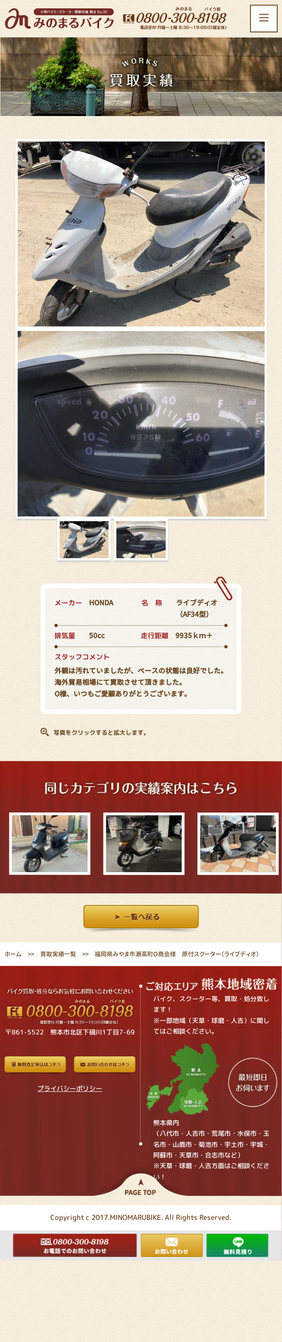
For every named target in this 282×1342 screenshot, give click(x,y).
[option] (47, 844)
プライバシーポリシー (69, 1088)
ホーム (13, 954)
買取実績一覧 (58, 954)
